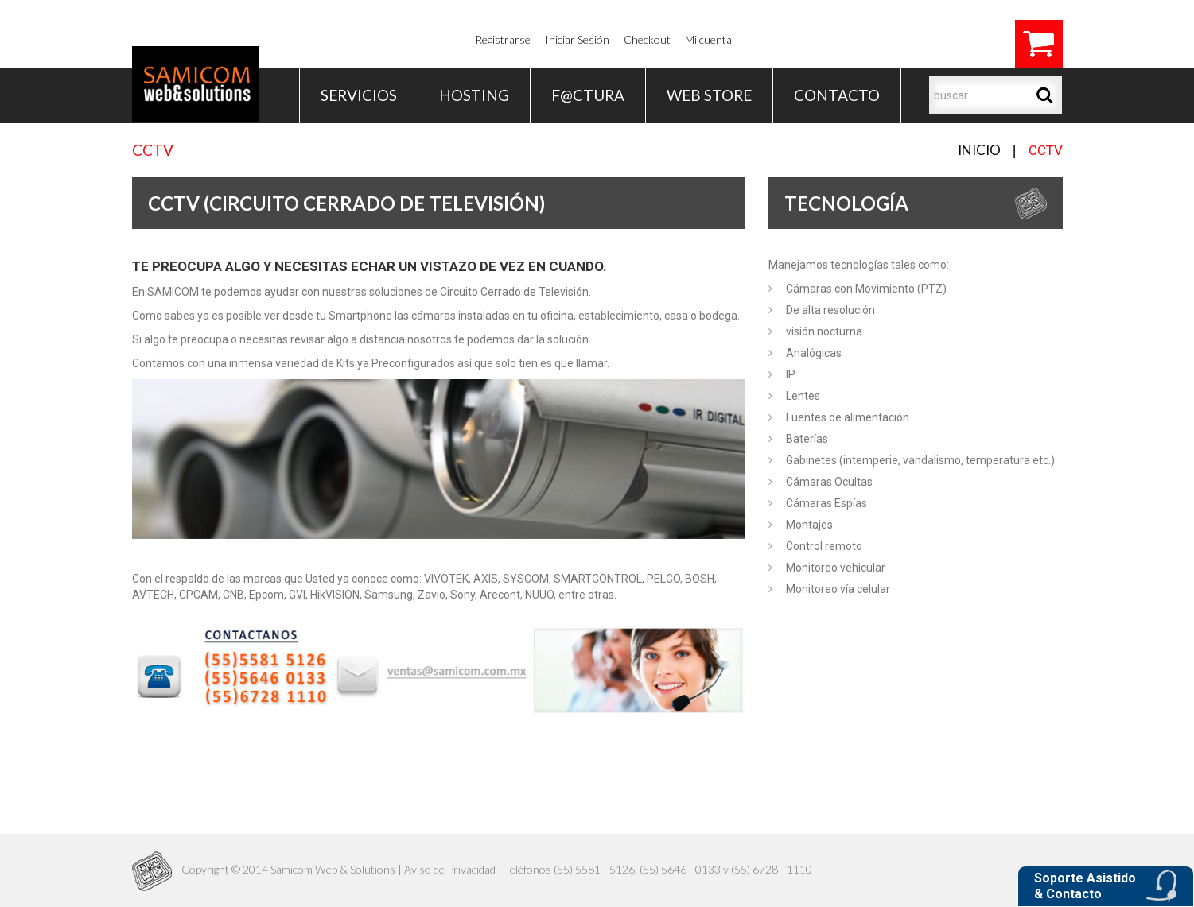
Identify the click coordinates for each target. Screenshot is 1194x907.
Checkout (647, 39)
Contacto (837, 95)
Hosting (474, 95)
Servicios (359, 95)
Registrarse (503, 39)
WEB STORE (709, 95)
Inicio (979, 149)
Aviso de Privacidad (450, 869)
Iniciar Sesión (577, 39)
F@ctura (587, 95)
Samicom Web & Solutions (332, 869)
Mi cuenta (708, 39)
